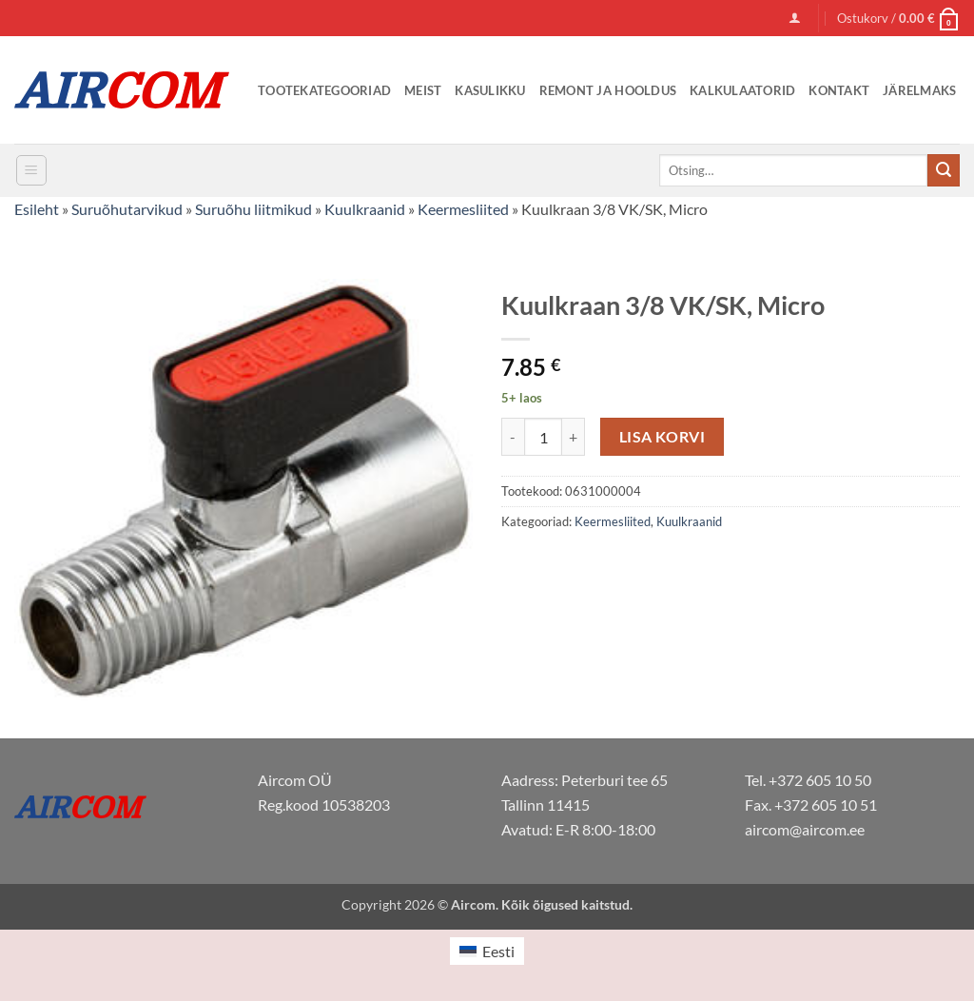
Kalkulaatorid (742, 90)
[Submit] (943, 170)
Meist (422, 90)
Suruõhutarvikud (127, 209)
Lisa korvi (662, 436)
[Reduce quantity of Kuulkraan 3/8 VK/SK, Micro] (512, 437)
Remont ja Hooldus (607, 90)
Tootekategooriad (324, 90)
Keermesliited (463, 209)
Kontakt (838, 90)
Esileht (36, 209)
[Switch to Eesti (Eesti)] (487, 951)
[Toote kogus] (543, 437)
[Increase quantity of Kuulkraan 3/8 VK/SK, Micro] (573, 437)
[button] (795, 17)
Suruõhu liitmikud (253, 209)
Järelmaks (919, 90)
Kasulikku (490, 90)
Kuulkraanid (364, 209)
